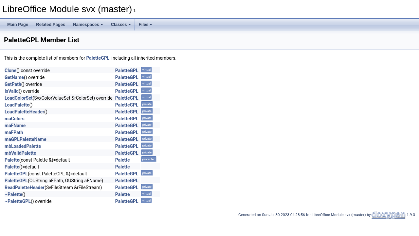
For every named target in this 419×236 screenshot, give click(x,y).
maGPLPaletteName (25, 139)
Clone (10, 70)
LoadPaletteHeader (24, 111)
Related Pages (50, 24)
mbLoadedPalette (23, 146)
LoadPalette (17, 105)
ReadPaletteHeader (25, 187)
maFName (15, 125)
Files (146, 24)
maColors (15, 118)
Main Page (17, 24)
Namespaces (88, 24)
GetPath (13, 84)
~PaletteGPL (18, 201)
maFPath (14, 132)
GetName (14, 77)
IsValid (12, 91)
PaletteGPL (97, 58)
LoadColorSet (19, 98)
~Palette (13, 194)
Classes (121, 24)
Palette (12, 160)
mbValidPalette (20, 153)
